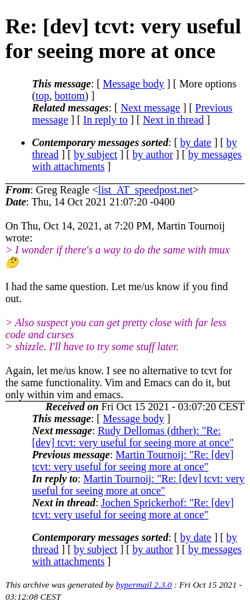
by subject (95, 154)
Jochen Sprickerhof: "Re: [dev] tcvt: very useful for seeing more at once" (133, 508)
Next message (150, 107)
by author (153, 154)
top (42, 95)
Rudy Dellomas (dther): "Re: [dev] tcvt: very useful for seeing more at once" (132, 436)
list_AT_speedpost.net (145, 189)
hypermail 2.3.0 (144, 585)
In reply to (105, 119)
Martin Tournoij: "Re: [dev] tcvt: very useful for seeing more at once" (132, 460)
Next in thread (173, 119)
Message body (133, 83)
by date (195, 142)
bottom (70, 95)
